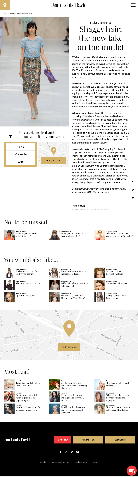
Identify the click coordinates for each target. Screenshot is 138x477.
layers (82, 140)
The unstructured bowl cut (28, 284)
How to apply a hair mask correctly (117, 385)
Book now (62, 440)
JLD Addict (115, 440)
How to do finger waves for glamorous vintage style (28, 409)
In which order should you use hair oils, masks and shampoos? (73, 411)
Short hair (100, 210)
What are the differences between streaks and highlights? (117, 398)
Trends (106, 210)
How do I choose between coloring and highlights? (118, 409)
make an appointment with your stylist (92, 166)
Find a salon (42, 463)
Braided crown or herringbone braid (114, 273)
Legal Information (81, 463)
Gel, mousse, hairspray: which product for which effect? (72, 398)
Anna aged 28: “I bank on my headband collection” (74, 235)
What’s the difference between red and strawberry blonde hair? (74, 386)
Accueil (5, 14)
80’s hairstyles (79, 57)
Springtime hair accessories (119, 284)
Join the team (87, 440)
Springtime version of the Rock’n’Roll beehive (27, 273)
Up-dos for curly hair (25, 296)
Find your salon (53, 161)
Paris (20, 147)
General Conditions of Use (60, 463)
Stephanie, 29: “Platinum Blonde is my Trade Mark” (73, 297)
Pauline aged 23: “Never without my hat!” (26, 235)
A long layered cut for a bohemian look (116, 297)
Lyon (21, 162)
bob (123, 156)
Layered (93, 210)
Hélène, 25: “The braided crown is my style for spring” (119, 235)
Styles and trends (77, 210)
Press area (95, 463)
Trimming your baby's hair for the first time (28, 385)
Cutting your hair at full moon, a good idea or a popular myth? (26, 398)
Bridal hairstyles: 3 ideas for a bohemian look (74, 285)
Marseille (21, 155)
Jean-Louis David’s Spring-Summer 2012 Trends (73, 273)
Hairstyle (87, 210)
